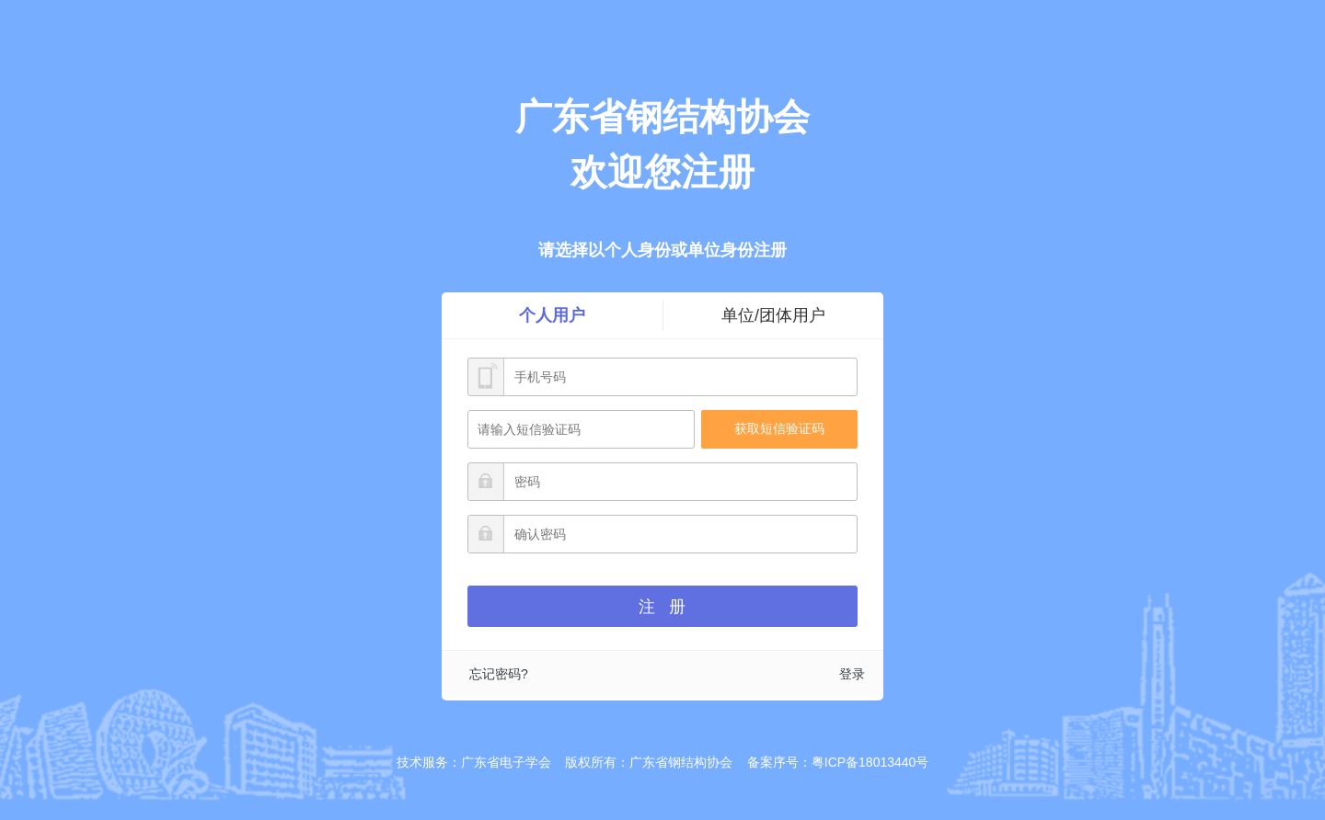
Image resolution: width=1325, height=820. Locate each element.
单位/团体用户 (773, 315)
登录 (852, 673)
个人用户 (552, 315)
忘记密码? (498, 673)
